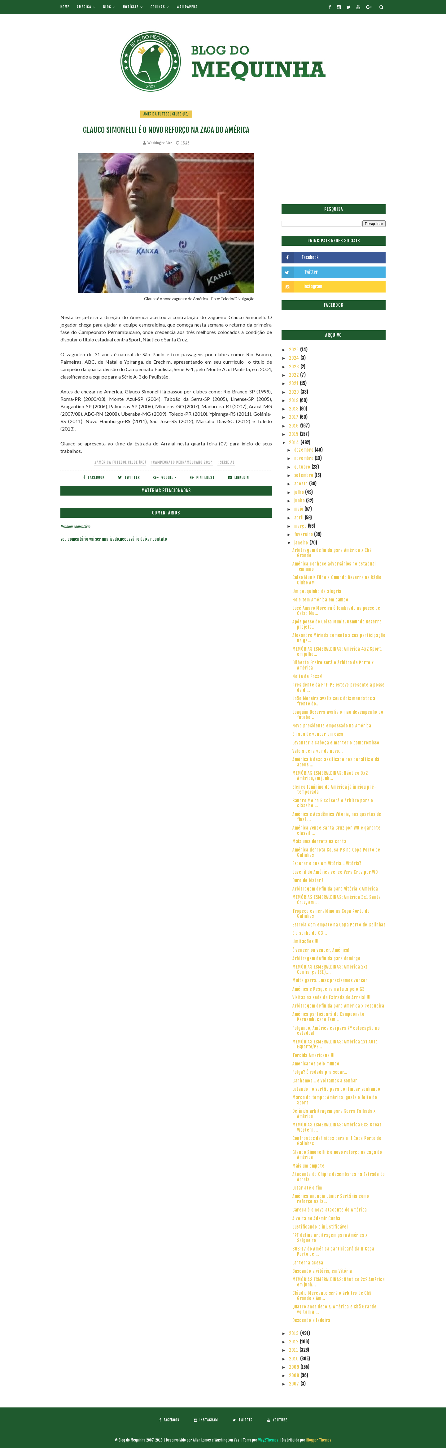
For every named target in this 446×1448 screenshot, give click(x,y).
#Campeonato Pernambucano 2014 (182, 462)
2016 (294, 425)
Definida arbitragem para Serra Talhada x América (334, 1113)
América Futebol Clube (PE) (166, 114)
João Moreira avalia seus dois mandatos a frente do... (333, 701)
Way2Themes (268, 1440)
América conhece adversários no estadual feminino (334, 566)
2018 (294, 408)
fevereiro (304, 534)
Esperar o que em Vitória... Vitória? (326, 863)
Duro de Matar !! (308, 880)
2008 (294, 1375)
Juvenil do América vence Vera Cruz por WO (335, 872)
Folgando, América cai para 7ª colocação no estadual (336, 1030)
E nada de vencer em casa (317, 734)
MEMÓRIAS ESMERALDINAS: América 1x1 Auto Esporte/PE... (335, 1044)
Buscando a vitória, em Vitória (322, 1271)
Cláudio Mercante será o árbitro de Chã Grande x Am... (332, 1295)
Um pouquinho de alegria (316, 591)
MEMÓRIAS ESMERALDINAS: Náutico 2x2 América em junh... (338, 1282)
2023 (294, 366)
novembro (304, 458)
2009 (294, 1367)
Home (64, 7)
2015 (294, 434)
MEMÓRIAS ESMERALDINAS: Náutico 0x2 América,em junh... (330, 775)
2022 (294, 375)
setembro (304, 475)
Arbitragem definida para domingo (326, 958)
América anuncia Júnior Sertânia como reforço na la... (330, 1199)
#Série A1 (226, 462)
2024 (294, 358)
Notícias (131, 7)
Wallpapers (187, 7)
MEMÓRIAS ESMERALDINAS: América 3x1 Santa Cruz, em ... (336, 900)
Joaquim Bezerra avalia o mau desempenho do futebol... (337, 714)
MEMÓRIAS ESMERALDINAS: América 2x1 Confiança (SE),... (330, 969)
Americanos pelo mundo (315, 1063)
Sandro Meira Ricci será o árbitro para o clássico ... (332, 803)
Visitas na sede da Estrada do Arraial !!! (331, 997)
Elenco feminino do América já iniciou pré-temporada (334, 789)
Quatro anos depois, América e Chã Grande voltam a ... (334, 1309)
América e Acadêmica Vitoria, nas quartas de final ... (336, 817)
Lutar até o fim (307, 1187)
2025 (294, 349)
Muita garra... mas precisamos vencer (330, 980)
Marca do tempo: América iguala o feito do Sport (334, 1100)
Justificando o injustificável (320, 1226)
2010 (294, 1358)
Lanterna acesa (307, 1262)
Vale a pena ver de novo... (317, 751)
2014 (294, 442)
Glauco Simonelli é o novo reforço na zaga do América (337, 1155)
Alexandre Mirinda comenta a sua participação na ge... (339, 638)
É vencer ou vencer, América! (321, 950)
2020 (294, 392)
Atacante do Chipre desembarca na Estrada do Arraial (338, 1177)
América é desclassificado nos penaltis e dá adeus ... (335, 762)
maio (299, 509)
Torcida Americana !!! (313, 1055)
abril (299, 517)
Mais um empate (308, 1165)
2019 (294, 400)
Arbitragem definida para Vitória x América (335, 888)
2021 (294, 383)
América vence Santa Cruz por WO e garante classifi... (336, 830)
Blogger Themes (318, 1440)
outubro (303, 467)
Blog (107, 7)
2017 (294, 417)
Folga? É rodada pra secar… (319, 1072)
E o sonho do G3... (309, 933)
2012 (294, 1341)
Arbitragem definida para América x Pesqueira (338, 1005)
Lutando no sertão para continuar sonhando (336, 1089)
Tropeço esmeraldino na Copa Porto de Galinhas (331, 913)
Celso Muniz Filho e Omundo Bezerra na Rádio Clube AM (337, 580)
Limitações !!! (305, 941)
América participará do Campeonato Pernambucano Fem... (328, 1017)
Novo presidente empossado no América (331, 725)
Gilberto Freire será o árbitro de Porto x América (333, 665)
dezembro (304, 450)
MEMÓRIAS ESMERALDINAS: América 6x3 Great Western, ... (337, 1127)
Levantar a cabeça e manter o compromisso (335, 742)
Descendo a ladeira (311, 1320)
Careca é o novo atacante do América (329, 1209)
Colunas (158, 7)
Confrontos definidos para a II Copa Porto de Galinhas (337, 1141)
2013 (294, 1333)
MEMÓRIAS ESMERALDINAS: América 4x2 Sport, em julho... (337, 651)
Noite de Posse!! (308, 676)
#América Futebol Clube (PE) (120, 462)
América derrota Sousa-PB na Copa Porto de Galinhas (336, 852)
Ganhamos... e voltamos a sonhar (324, 1080)
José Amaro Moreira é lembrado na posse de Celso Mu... (336, 610)
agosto (301, 483)
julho (299, 492)
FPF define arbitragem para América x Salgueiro (330, 1238)
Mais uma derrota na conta (319, 841)
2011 (294, 1350)
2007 (294, 1383)
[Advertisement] (334, 153)
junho (300, 500)
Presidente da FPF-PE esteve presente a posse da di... (338, 687)
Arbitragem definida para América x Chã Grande (332, 553)
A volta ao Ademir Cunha (316, 1218)
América (84, 7)
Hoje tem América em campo (320, 599)
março (301, 526)
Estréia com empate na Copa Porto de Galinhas (339, 924)
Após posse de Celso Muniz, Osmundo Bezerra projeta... (337, 624)
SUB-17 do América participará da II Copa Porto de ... (333, 1251)
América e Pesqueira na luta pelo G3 (328, 989)
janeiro (301, 542)
